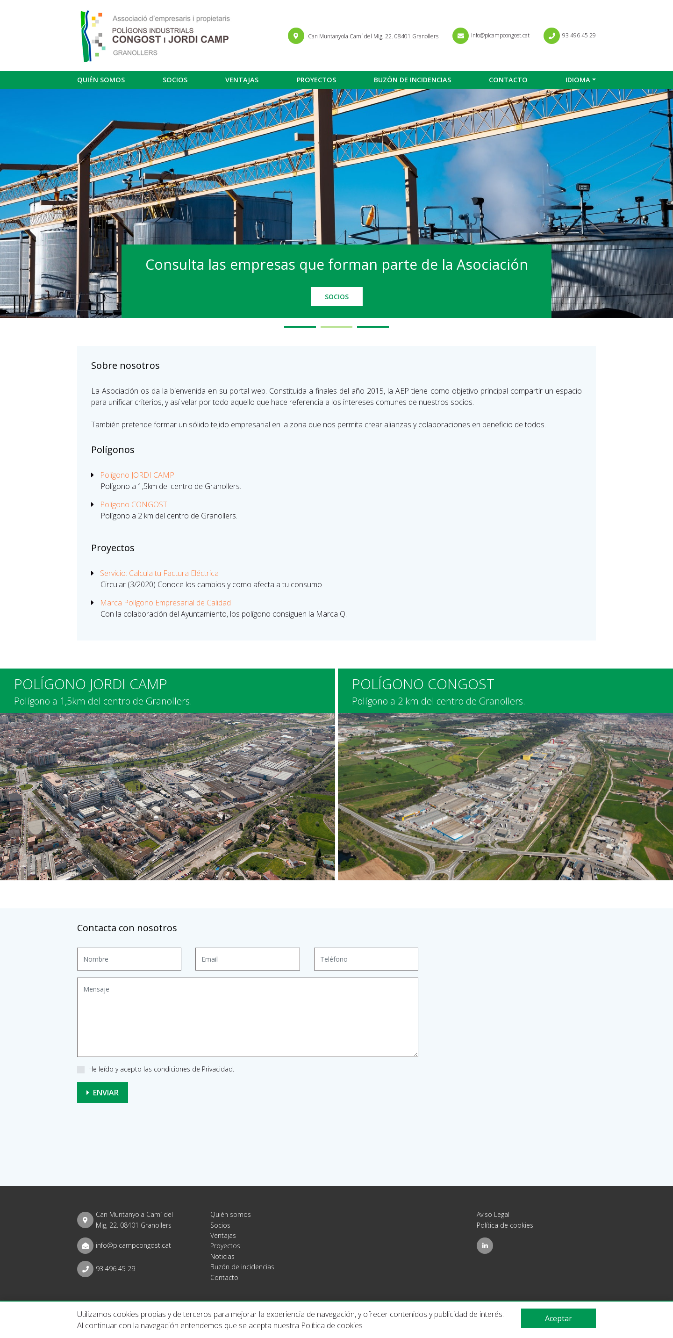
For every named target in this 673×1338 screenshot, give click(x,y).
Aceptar (558, 1318)
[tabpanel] (336, 203)
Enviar (102, 1092)
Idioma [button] (578, 79)
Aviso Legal (493, 1214)
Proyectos (316, 79)
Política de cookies (505, 1225)
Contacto (508, 79)
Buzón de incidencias (412, 79)
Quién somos (101, 79)
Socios (175, 79)
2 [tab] (336, 327)
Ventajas (241, 79)
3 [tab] (373, 327)
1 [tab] (300, 327)
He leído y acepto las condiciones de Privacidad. (161, 1069)
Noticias (222, 1256)
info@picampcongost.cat (133, 1245)
